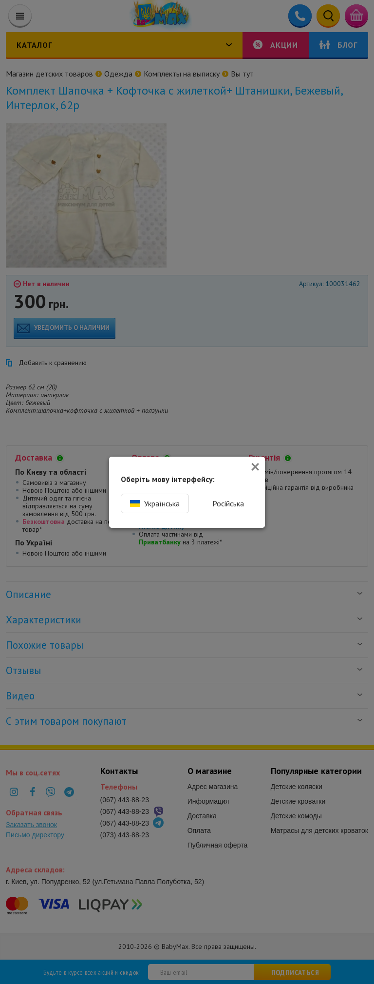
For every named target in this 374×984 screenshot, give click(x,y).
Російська (228, 503)
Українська (155, 503)
